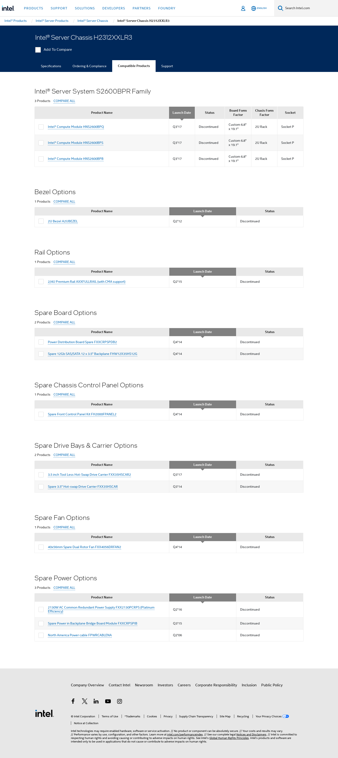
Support (167, 66)
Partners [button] (142, 8)
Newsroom (144, 685)
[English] (259, 8)
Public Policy (272, 685)
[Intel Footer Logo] (44, 713)
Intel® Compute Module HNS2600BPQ (76, 127)
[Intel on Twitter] (85, 702)
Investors (165, 685)
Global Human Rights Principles (229, 738)
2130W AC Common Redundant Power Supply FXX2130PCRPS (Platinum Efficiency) (101, 609)
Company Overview (87, 685)
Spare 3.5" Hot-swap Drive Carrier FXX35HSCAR (83, 486)
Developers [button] (113, 8)
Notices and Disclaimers (251, 734)
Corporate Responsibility (216, 685)
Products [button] (33, 8)
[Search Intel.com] (310, 8)
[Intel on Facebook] (73, 702)
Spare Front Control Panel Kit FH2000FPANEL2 (82, 414)
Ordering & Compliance (90, 66)
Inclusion (249, 685)
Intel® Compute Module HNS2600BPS (75, 143)
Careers (184, 685)
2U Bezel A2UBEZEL (63, 221)
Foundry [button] (167, 8)
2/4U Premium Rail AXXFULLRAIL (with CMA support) (86, 281)
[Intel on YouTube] (108, 702)
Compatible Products (134, 66)
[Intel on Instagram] (119, 702)
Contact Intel (119, 685)
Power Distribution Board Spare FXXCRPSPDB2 (82, 342)
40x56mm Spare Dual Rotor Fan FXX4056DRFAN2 (84, 547)
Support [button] (59, 8)
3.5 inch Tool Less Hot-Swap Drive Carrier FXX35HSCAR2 (89, 474)
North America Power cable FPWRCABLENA (80, 635)
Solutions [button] (85, 8)
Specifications (51, 66)
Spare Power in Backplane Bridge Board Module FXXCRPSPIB (92, 623)
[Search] (280, 8)
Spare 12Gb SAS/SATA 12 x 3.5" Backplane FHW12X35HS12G (92, 354)
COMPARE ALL (64, 101)
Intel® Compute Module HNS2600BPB (76, 159)
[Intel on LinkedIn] (96, 702)
